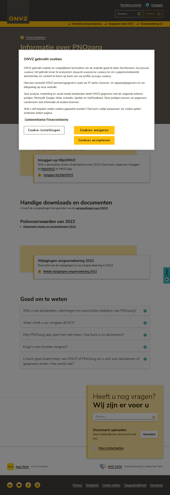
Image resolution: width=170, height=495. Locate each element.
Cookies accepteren (94, 140)
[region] (86, 100)
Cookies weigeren (94, 130)
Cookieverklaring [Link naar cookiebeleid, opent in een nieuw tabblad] (35, 119)
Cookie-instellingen (44, 130)
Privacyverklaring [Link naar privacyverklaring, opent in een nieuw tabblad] (57, 119)
